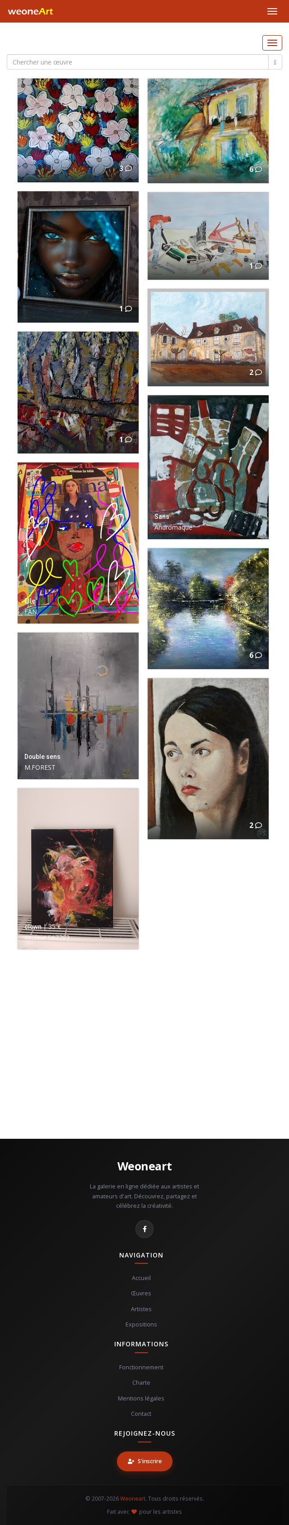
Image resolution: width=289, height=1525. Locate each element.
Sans (161, 516)
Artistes (141, 1309)
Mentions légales (141, 1398)
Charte (141, 1382)
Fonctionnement (141, 1367)
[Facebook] (144, 1229)
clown (33, 926)
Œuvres (141, 1293)
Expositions (141, 1324)
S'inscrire (145, 1461)
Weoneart (144, 1166)
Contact (141, 1414)
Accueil (141, 1278)
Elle (29, 601)
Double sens (42, 756)
